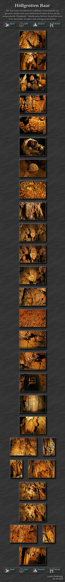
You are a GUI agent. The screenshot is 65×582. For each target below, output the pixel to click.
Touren (41, 24)
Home (57, 24)
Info (26, 24)
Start (12, 24)
